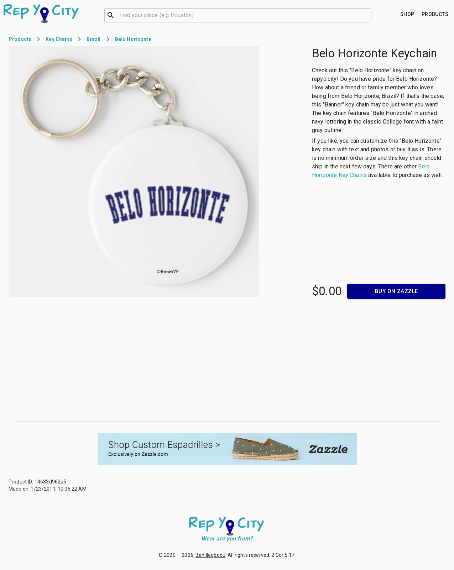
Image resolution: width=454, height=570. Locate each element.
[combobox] (237, 14)
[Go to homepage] (41, 13)
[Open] (368, 15)
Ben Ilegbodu (210, 555)
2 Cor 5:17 (282, 555)
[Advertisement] (227, 360)
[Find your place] (407, 14)
